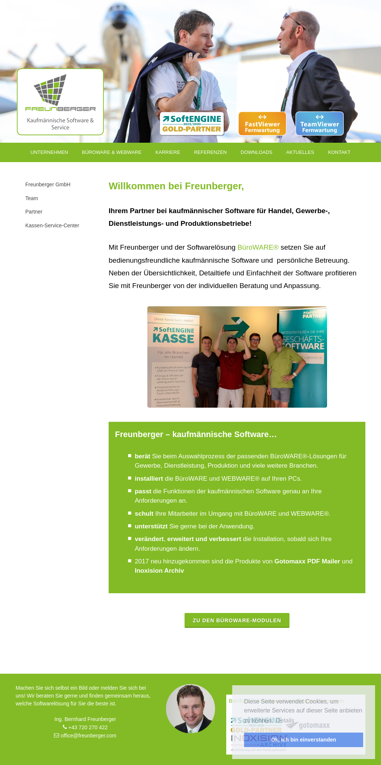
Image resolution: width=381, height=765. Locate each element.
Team (31, 198)
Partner (33, 212)
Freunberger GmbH (47, 184)
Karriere (168, 152)
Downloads (256, 152)
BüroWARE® (257, 247)
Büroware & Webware (111, 152)
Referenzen (210, 152)
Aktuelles (300, 152)
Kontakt (339, 152)
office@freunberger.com (85, 736)
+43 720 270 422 (85, 727)
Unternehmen (49, 152)
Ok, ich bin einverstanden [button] (303, 740)
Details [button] (285, 720)
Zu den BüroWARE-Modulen (237, 620)
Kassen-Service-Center (52, 225)
